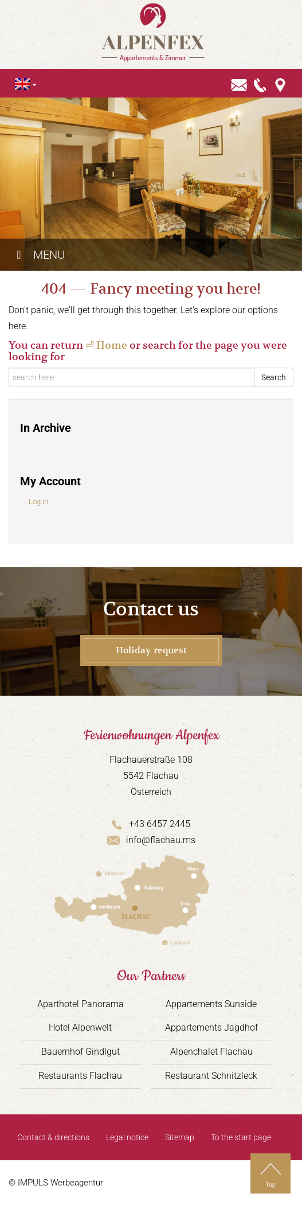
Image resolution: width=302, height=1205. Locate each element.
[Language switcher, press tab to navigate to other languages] (22, 84)
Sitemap (179, 1137)
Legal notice (127, 1137)
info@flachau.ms (151, 839)
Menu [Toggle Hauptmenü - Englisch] (38, 255)
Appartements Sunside (211, 1004)
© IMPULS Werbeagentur (56, 1182)
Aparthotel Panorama (80, 1004)
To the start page (241, 1137)
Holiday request (151, 650)
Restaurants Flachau (80, 1075)
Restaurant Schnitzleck (211, 1075)
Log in (38, 501)
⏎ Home (106, 345)
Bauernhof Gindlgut (80, 1051)
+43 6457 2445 (151, 823)
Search (273, 377)
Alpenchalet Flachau (211, 1051)
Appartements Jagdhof (211, 1027)
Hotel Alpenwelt (80, 1027)
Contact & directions (53, 1137)
